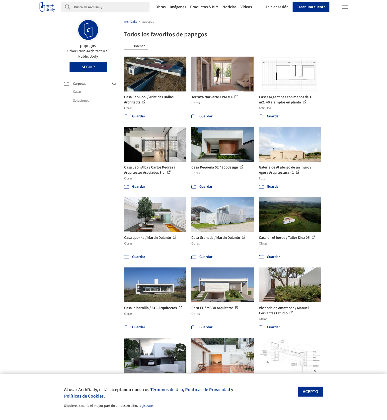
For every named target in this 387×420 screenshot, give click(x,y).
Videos (246, 7)
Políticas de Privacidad (207, 389)
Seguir (88, 67)
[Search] (112, 7)
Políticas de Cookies (84, 396)
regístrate (146, 405)
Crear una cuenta (311, 7)
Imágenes (178, 7)
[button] (136, 46)
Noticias (229, 7)
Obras (160, 7)
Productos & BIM (204, 7)
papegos (88, 46)
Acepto (310, 392)
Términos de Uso (166, 389)
